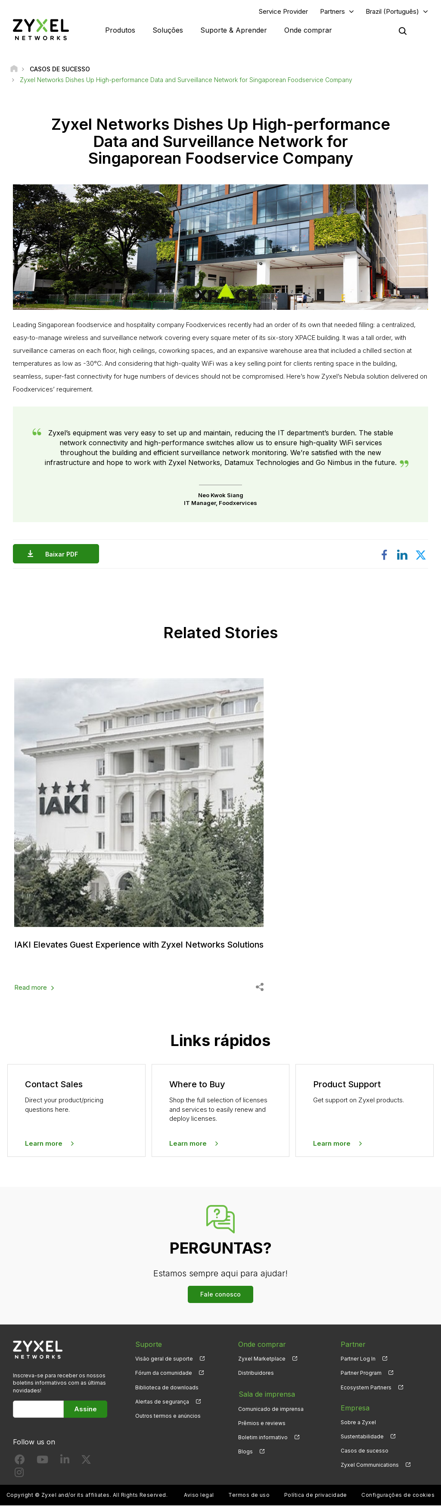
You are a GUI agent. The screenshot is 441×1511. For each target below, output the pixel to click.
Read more (30, 993)
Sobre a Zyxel (358, 1427)
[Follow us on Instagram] (19, 1479)
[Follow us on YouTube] (42, 1466)
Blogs (245, 1456)
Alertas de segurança (162, 1407)
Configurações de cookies (398, 1500)
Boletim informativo (263, 1441)
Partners (332, 11)
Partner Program (361, 1378)
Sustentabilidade (362, 1441)
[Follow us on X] (86, 1466)
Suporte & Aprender (233, 30)
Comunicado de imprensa (271, 1413)
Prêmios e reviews (262, 1427)
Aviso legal (199, 1500)
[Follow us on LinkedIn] (64, 1466)
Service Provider (283, 11)
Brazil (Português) (392, 11)
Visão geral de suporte (164, 1364)
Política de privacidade (315, 1500)
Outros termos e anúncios (168, 1421)
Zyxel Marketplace (262, 1364)
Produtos (120, 30)
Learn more (43, 1148)
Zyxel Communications (370, 1470)
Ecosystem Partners (366, 1392)
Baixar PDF (63, 554)
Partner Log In (358, 1364)
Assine (85, 1414)
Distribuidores (256, 1378)
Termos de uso (249, 1500)
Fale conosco (220, 1299)
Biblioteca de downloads (167, 1392)
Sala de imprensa (266, 1399)
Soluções (167, 30)
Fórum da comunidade (163, 1378)
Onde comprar (308, 30)
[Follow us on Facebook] (20, 1466)
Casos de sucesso (364, 1456)
